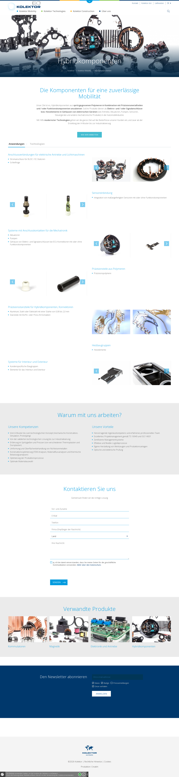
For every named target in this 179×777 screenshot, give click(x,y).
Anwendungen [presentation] (16, 143)
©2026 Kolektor (75, 761)
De (169, 3)
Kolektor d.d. (146, 3)
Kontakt (135, 3)
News (97, 683)
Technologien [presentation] (37, 143)
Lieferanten (159, 3)
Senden (57, 582)
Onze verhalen (101, 686)
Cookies (107, 761)
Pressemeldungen (121, 683)
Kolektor (71, 70)
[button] (89, 536)
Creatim (94, 766)
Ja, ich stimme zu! (79, 774)
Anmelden (101, 693)
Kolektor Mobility (27, 11)
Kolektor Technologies (55, 11)
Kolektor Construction (83, 11)
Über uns (106, 11)
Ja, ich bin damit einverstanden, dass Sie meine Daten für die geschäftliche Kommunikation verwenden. (84, 563)
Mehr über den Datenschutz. (89, 565)
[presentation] (69, 573)
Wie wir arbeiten (89, 134)
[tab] (16, 144)
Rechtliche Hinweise (93, 761)
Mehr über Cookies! (83, 774)
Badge (106, 683)
